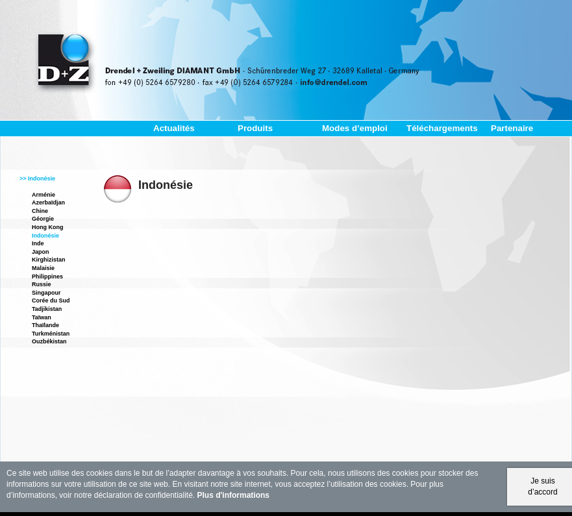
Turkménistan (50, 333)
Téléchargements (442, 128)
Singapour (46, 292)
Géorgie (43, 218)
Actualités (174, 128)
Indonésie (45, 235)
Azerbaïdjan (48, 202)
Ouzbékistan (49, 341)
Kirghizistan (49, 259)
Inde (38, 243)
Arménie (43, 194)
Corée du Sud (51, 300)
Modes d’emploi (355, 128)
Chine (40, 211)
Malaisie (43, 268)
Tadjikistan (47, 309)
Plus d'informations (233, 495)
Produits (255, 128)
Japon (40, 252)
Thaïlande (45, 325)
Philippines (47, 276)
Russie (41, 284)
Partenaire (512, 128)
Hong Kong (48, 227)
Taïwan (41, 317)
